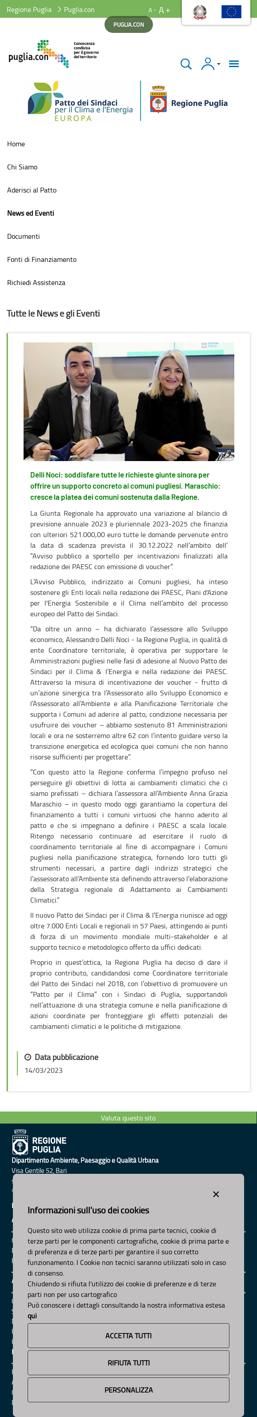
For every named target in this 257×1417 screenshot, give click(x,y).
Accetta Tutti (128, 1336)
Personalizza (128, 1390)
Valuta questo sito (128, 1118)
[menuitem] (128, 143)
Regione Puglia (29, 9)
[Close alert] (216, 1192)
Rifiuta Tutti (129, 1363)
